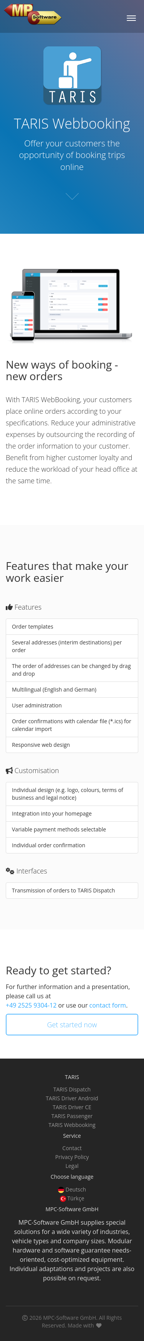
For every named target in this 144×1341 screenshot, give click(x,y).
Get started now (72, 1024)
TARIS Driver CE (72, 1107)
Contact (71, 1148)
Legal (71, 1165)
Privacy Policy (72, 1157)
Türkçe (72, 1198)
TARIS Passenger (72, 1116)
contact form (107, 1005)
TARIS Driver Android (72, 1098)
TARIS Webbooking (71, 1125)
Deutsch (72, 1189)
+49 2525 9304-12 (31, 1005)
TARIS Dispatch (72, 1089)
